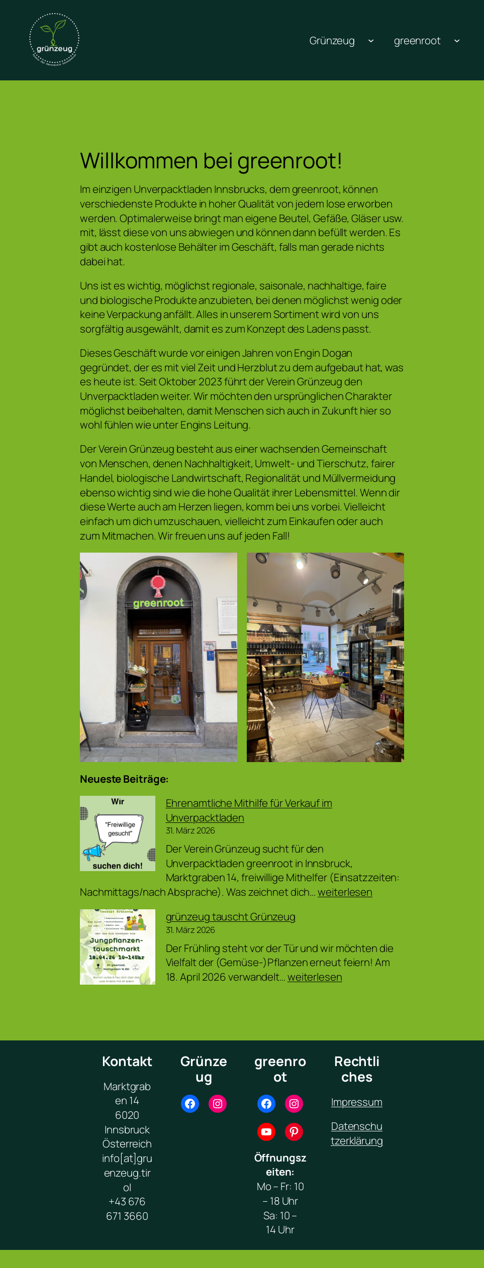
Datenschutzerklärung (357, 1133)
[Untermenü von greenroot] (457, 40)
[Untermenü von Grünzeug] (371, 40)
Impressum (356, 1102)
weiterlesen (345, 892)
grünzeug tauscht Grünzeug (231, 916)
